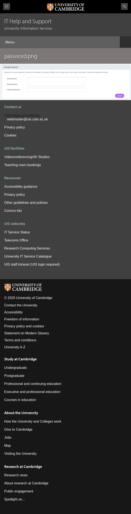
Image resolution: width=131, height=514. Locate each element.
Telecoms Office (16, 240)
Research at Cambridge (23, 466)
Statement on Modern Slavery (26, 333)
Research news (16, 475)
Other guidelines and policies (26, 202)
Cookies (10, 135)
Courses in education (20, 400)
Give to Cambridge (18, 429)
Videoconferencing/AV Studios (27, 157)
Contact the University (20, 305)
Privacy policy (14, 127)
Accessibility (13, 312)
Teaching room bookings (22, 165)
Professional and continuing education (32, 384)
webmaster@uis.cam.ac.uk (27, 119)
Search (124, 6)
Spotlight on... (14, 499)
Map (7, 445)
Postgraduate (14, 376)
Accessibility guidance (20, 186)
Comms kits (13, 210)
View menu (6, 6)
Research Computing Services (27, 248)
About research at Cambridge (26, 483)
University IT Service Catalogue (28, 256)
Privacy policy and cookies (24, 326)
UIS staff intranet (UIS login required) (32, 264)
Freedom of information (21, 319)
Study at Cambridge (20, 359)
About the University (21, 412)
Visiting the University (20, 453)
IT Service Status (17, 232)
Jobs (7, 437)
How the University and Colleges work (32, 421)
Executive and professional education (32, 392)
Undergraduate (15, 367)
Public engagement (18, 491)
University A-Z (14, 347)
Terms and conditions (20, 340)
